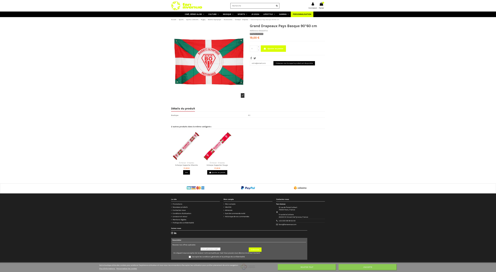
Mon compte (230, 204)
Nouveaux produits (180, 207)
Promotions (177, 204)
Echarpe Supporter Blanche (186, 165)
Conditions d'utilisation (182, 213)
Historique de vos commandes (237, 216)
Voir (186, 172)
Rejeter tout (307, 267)
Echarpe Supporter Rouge (217, 165)
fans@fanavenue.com (287, 224)
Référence (254, 30)
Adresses (228, 210)
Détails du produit (183, 108)
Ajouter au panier (273, 48)
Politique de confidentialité (183, 223)
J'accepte (367, 267)
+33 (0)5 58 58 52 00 (287, 221)
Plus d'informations (107, 269)
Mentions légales (179, 220)
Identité (228, 207)
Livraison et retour (180, 216)
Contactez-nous (179, 210)
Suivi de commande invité (235, 213)
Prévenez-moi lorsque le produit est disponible (294, 63)
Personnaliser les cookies (126, 269)
